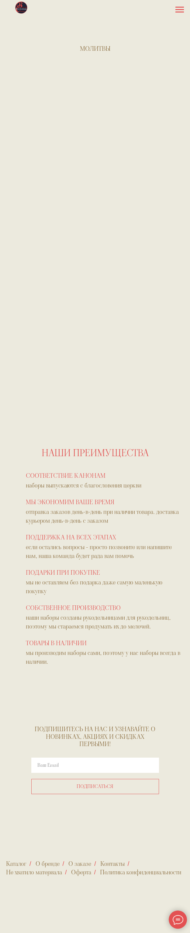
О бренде (48, 863)
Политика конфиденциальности (140, 872)
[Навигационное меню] (179, 10)
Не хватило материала (34, 872)
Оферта (81, 872)
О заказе (79, 863)
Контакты (112, 863)
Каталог (16, 863)
